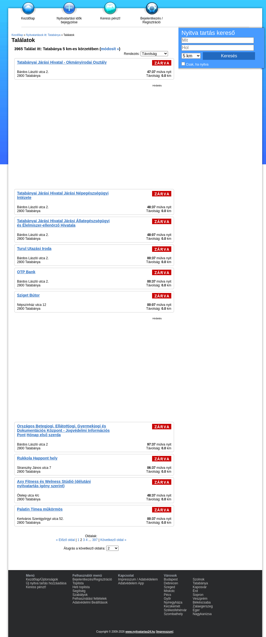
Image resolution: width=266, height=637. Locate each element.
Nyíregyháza (173, 602)
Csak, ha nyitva (197, 64)
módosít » (110, 49)
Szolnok (199, 579)
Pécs (167, 595)
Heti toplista (81, 587)
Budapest (171, 579)
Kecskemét (172, 606)
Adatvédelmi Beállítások (90, 602)
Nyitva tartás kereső (208, 32)
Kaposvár (200, 587)
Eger (196, 610)
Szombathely (173, 614)
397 (95, 540)
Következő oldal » (113, 540)
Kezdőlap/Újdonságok (42, 579)
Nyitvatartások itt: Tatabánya (43, 34)
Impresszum (164, 631)
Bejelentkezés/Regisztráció (92, 579)
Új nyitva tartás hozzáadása (46, 583)
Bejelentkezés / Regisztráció (151, 20)
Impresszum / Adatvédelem (138, 579)
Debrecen (171, 583)
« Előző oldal (66, 540)
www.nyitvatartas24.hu (140, 631)
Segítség (78, 591)
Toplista (78, 583)
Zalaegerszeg (203, 606)
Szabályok (80, 595)
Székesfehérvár (175, 610)
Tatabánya (200, 583)
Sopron (198, 595)
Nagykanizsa (202, 614)
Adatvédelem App (131, 583)
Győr (167, 599)
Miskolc (169, 591)
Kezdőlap (28, 18)
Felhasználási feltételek (89, 599)
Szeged (169, 587)
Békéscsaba (202, 602)
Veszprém (200, 599)
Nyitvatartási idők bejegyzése (69, 20)
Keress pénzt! (110, 18)
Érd (195, 591)
